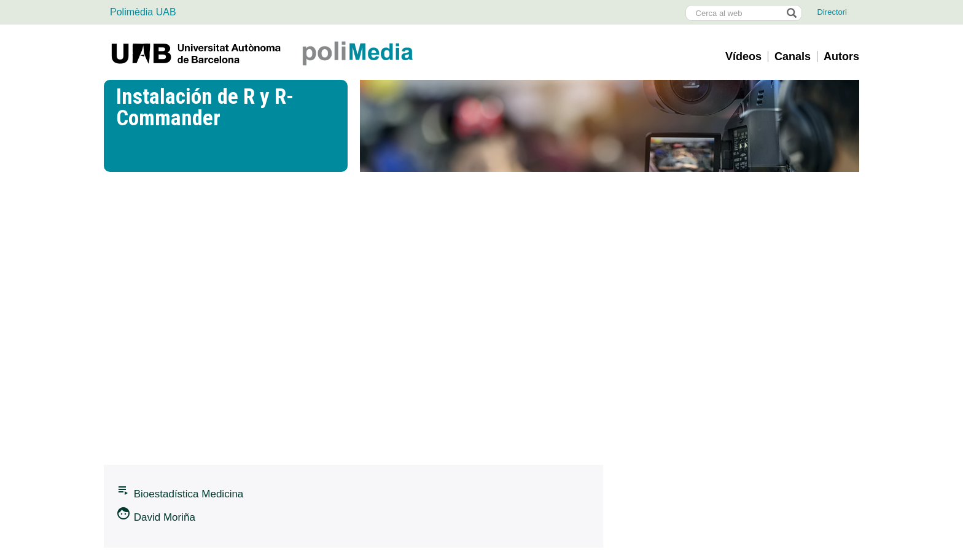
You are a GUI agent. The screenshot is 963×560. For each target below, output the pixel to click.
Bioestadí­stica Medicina (179, 491)
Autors (841, 56)
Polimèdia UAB (143, 12)
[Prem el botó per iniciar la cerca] (791, 13)
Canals (792, 56)
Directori (832, 12)
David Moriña (155, 514)
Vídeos (743, 56)
